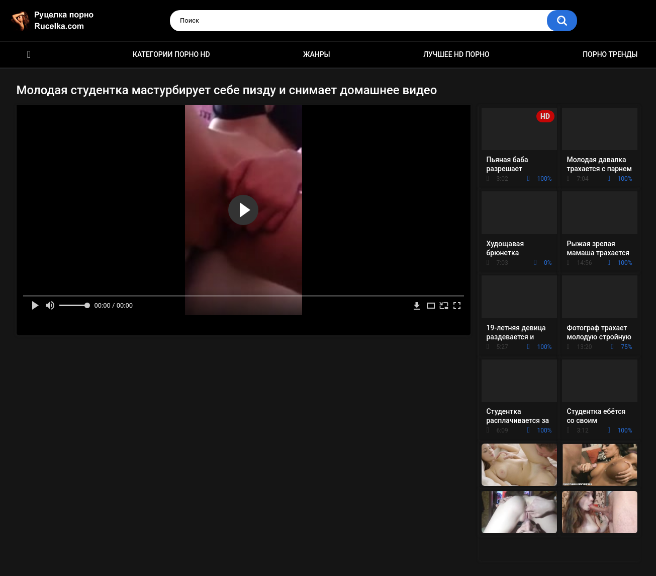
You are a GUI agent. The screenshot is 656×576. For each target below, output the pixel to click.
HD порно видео (29, 54)
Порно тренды (610, 54)
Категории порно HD (171, 54)
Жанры (316, 54)
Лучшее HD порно (456, 54)
